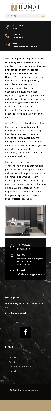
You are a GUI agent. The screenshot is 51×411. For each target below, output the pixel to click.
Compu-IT (36, 389)
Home (11, 353)
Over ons (13, 357)
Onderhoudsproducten (20, 366)
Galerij (12, 362)
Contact (12, 371)
